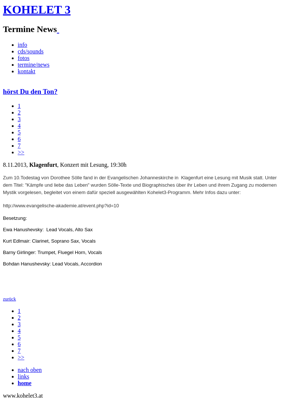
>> (21, 152)
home (24, 383)
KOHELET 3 (36, 9)
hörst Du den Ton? (30, 91)
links (23, 376)
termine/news (33, 64)
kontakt (26, 71)
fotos (23, 58)
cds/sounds (30, 51)
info (22, 45)
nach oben (30, 370)
